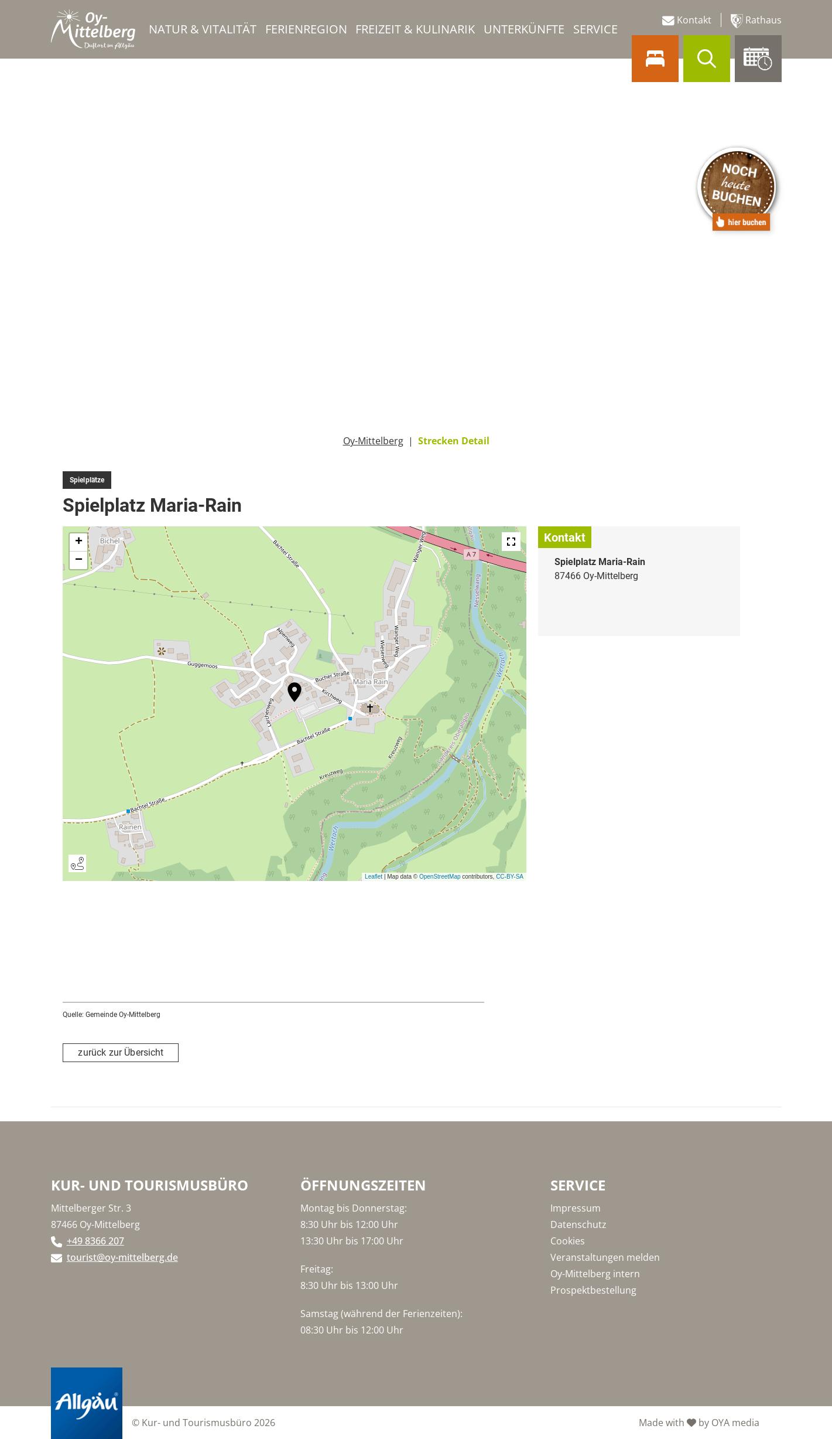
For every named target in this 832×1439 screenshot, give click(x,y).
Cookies (567, 1240)
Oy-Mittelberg (373, 440)
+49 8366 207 (95, 1240)
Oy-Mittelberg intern (595, 1273)
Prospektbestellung (593, 1290)
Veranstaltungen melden (605, 1257)
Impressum (575, 1208)
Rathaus (756, 20)
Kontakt (686, 20)
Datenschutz (578, 1224)
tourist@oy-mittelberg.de (122, 1257)
